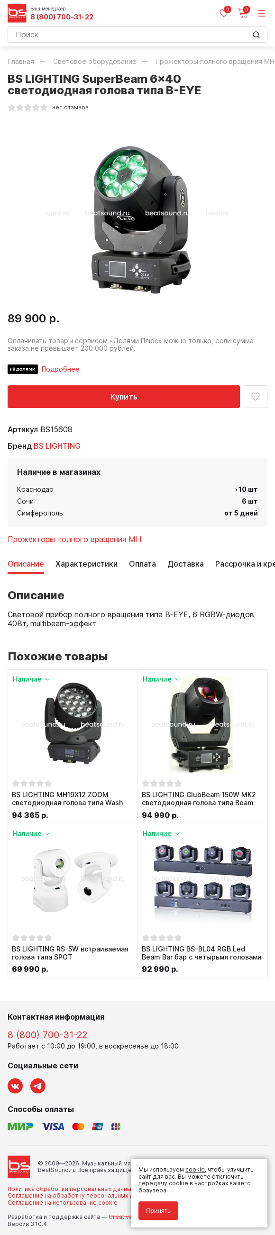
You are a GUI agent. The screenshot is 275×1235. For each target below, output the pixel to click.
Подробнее (61, 369)
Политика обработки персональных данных (71, 1188)
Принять (158, 1210)
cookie (195, 1169)
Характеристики (86, 564)
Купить (124, 396)
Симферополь (40, 513)
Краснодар (35, 489)
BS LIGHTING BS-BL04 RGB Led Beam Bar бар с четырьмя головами (202, 953)
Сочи (25, 501)
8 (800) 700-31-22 (61, 17)
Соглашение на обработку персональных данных (79, 1195)
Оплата (142, 564)
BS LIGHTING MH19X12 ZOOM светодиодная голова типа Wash (67, 799)
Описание (26, 564)
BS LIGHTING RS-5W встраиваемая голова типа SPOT (70, 953)
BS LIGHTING (57, 446)
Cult (126, 1216)
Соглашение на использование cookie (63, 1202)
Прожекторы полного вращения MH (74, 539)
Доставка (185, 564)
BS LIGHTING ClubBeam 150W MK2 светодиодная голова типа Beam (199, 799)
